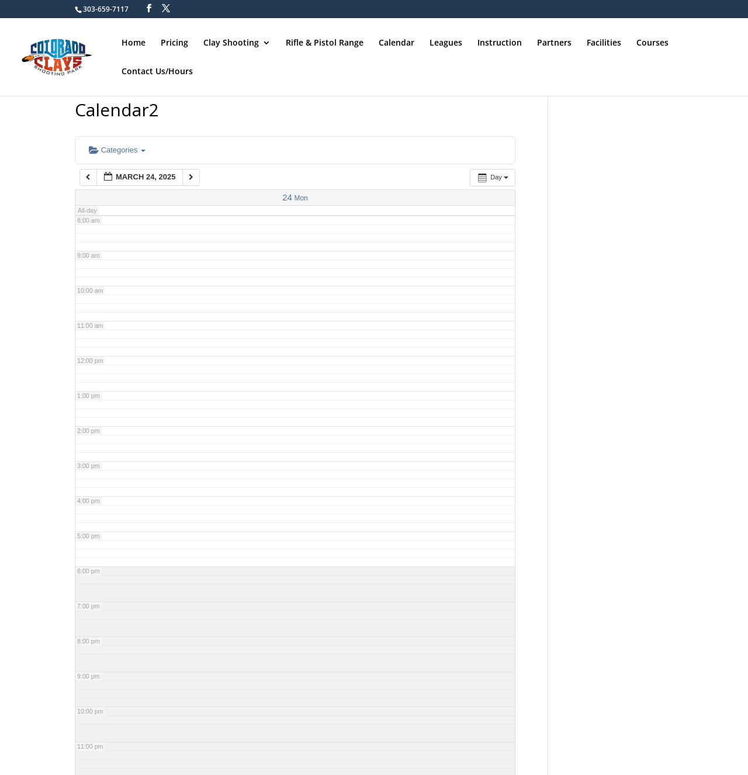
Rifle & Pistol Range (324, 42)
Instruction (499, 42)
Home (134, 42)
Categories (117, 150)
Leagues (446, 42)
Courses (652, 42)
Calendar (396, 42)
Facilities (604, 42)
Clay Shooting (231, 42)
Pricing (174, 42)
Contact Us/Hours (157, 71)
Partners (554, 42)
